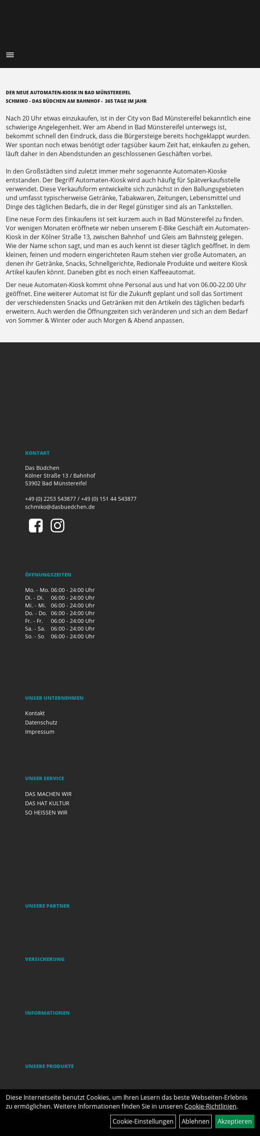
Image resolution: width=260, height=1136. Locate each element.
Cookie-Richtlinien (210, 1106)
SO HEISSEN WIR (46, 812)
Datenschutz (41, 722)
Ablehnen (195, 1121)
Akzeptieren (235, 1121)
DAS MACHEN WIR (48, 794)
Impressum (39, 731)
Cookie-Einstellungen (143, 1121)
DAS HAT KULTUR (47, 803)
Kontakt (35, 713)
